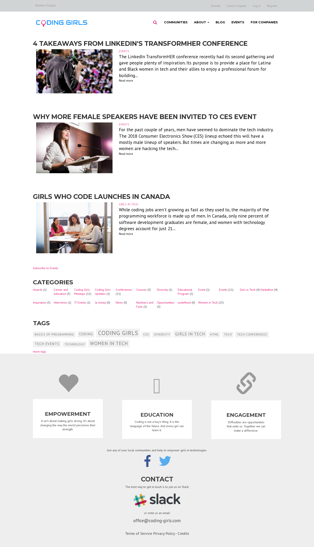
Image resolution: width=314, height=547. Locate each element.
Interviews (60, 302)
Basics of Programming (54, 334)
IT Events (80, 302)
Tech (228, 334)
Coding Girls (118, 333)
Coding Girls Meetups (82, 292)
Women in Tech (208, 302)
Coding (86, 334)
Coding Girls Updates (103, 292)
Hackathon (266, 290)
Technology (75, 344)
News (119, 302)
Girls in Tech (128, 204)
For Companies (264, 22)
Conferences (124, 290)
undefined (184, 302)
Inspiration (39, 302)
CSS (146, 334)
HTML (214, 334)
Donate (216, 6)
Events (237, 22)
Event (201, 290)
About (201, 22)
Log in (257, 6)
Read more (126, 80)
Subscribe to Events (45, 268)
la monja (100, 302)
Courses (141, 290)
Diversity (162, 290)
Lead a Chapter (236, 6)
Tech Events (47, 343)
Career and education (61, 292)
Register (272, 6)
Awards (37, 290)
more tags (39, 351)
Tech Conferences (252, 334)
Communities (176, 22)
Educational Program (185, 292)
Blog (220, 22)
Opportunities (165, 302)
